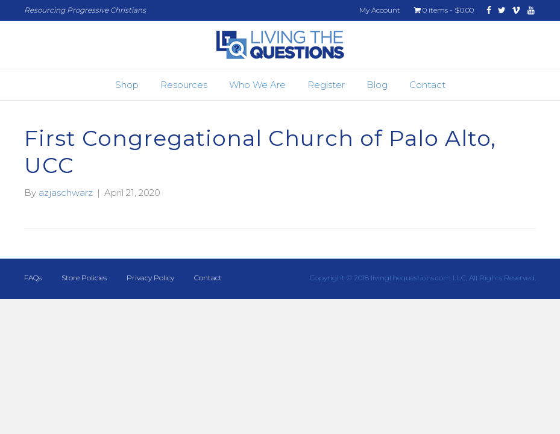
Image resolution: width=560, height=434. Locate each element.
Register (326, 84)
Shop (127, 84)
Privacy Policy (150, 277)
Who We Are (257, 84)
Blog (377, 84)
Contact (427, 84)
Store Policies (84, 277)
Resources (183, 84)
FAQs (33, 277)
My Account (379, 9)
